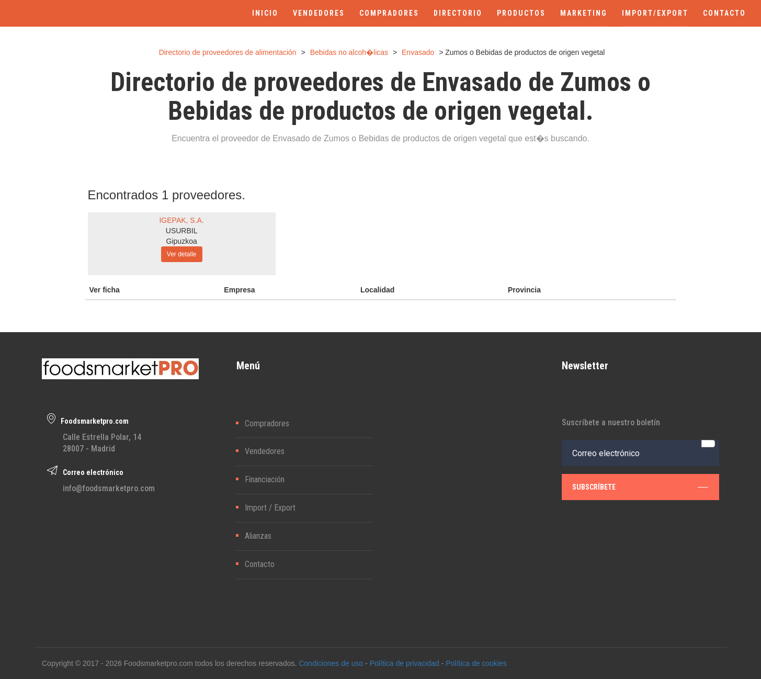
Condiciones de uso (331, 663)
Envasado (418, 52)
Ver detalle (182, 254)
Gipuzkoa (181, 241)
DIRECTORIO (458, 13)
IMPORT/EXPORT (655, 13)
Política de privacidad (404, 663)
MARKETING (583, 13)
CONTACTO (724, 13)
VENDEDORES (319, 13)
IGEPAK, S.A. (181, 220)
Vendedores (265, 451)
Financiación (265, 479)
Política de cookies (476, 663)
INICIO (265, 13)
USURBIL (182, 231)
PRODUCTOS (521, 13)
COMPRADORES (389, 13)
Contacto (260, 564)
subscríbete (640, 487)
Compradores (267, 423)
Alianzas (258, 536)
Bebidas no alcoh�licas (349, 52)
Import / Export (270, 508)
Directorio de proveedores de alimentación (228, 52)
